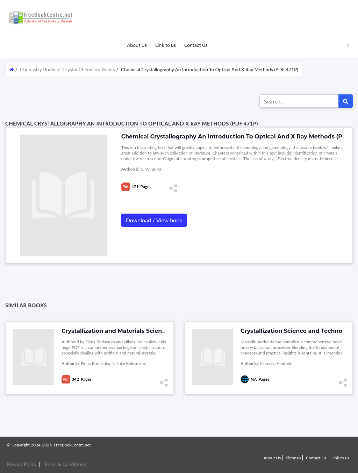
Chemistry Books (38, 69)
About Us (136, 45)
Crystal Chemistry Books (88, 69)
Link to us (165, 45)
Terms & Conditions (65, 464)
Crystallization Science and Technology (298, 331)
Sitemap (293, 457)
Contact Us (196, 45)
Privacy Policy (21, 464)
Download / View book (154, 220)
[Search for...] (299, 101)
